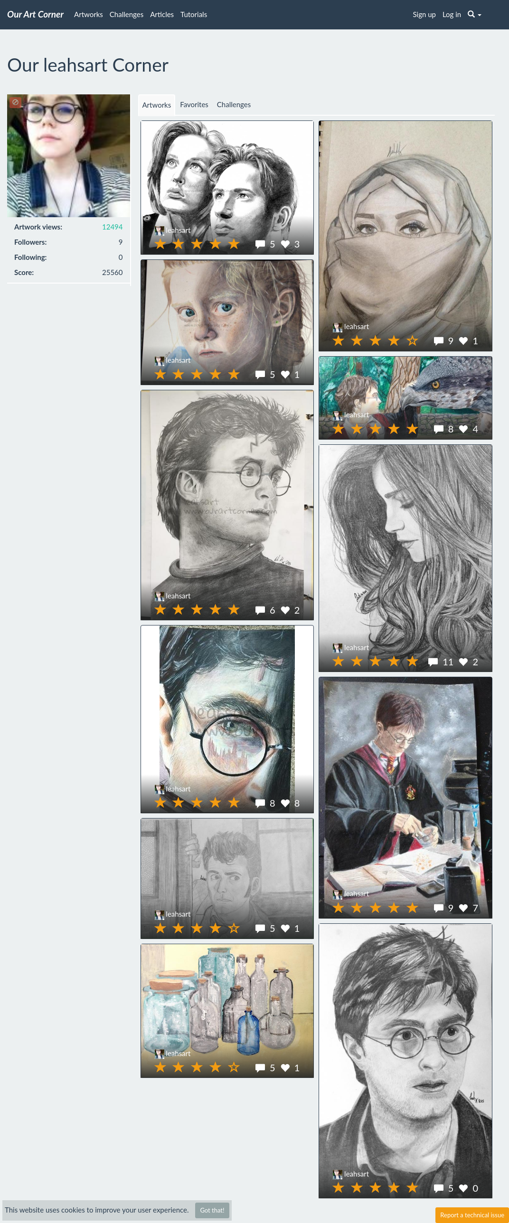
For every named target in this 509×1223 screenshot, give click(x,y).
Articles (162, 14)
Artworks (88, 14)
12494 (112, 226)
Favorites (194, 104)
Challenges (126, 14)
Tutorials (193, 14)
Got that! (212, 1210)
